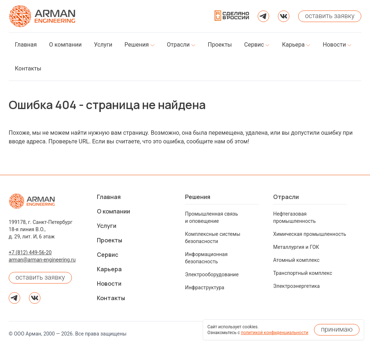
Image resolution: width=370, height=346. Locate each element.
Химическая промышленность (309, 234)
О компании (113, 211)
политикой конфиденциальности (274, 332)
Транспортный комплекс (302, 273)
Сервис (107, 255)
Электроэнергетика (296, 286)
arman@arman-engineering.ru (42, 260)
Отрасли (286, 197)
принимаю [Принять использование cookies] (337, 329)
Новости (109, 283)
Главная (109, 197)
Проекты (109, 240)
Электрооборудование (211, 274)
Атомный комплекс (296, 260)
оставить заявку (40, 277)
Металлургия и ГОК (296, 247)
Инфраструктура (204, 287)
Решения (197, 197)
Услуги (106, 226)
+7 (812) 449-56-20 (30, 252)
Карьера (109, 269)
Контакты (111, 298)
